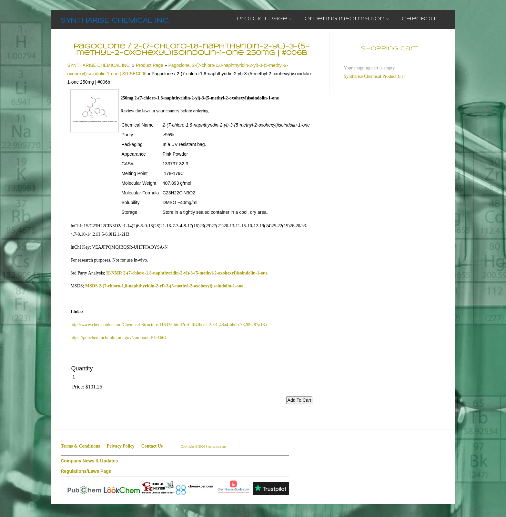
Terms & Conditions (80, 446)
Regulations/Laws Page (86, 471)
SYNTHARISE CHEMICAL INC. (115, 21)
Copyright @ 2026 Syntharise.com (204, 446)
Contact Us (152, 446)
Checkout (420, 18)
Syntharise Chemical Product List (374, 76)
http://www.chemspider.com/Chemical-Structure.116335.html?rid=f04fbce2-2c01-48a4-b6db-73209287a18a (168, 324)
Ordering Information (347, 18)
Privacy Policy (121, 446)
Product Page (264, 18)
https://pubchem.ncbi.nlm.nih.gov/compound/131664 (118, 337)
